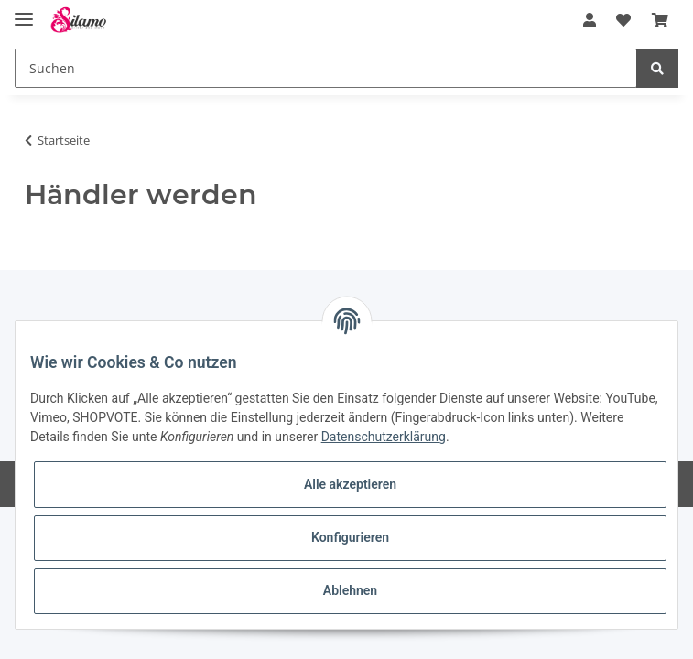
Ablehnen (350, 590)
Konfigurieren (350, 537)
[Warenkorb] (660, 20)
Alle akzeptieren (350, 484)
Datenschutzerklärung (383, 436)
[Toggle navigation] (24, 11)
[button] (589, 20)
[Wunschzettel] (623, 20)
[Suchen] (326, 68)
